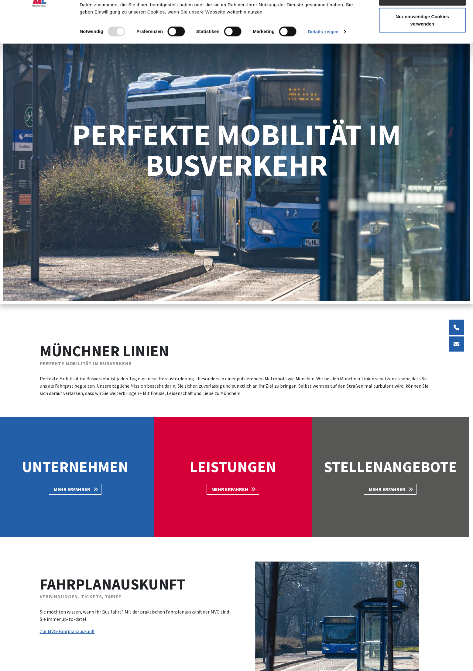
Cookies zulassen (422, 16)
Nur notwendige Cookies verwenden (422, 59)
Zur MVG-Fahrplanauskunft (67, 631)
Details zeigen (323, 71)
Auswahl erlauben (422, 36)
